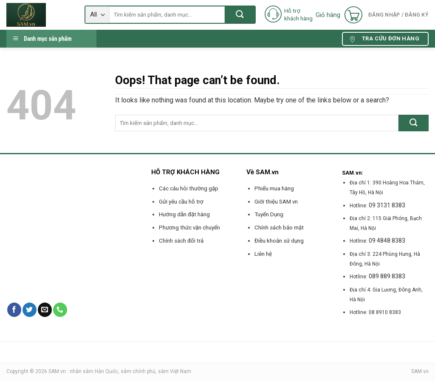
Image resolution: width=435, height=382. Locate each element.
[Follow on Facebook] (14, 310)
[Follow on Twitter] (30, 310)
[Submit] (240, 14)
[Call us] (60, 310)
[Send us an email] (45, 310)
